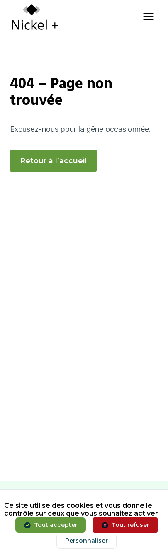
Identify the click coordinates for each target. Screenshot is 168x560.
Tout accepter (56, 524)
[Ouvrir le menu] (148, 16)
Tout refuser (130, 524)
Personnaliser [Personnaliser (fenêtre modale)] (86, 540)
